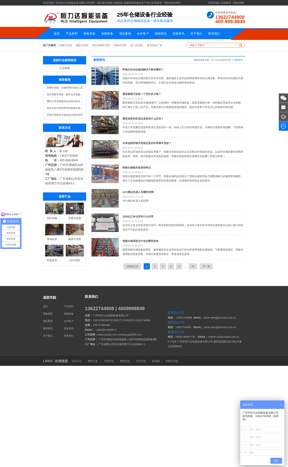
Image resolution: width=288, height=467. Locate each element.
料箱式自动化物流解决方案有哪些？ (143, 170)
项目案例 (125, 33)
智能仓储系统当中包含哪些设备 (141, 341)
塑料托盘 (93, 462)
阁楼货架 (125, 462)
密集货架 (89, 33)
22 (192, 367)
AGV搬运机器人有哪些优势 (138, 293)
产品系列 (72, 33)
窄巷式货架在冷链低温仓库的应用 (65, 216)
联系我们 (214, 33)
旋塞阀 (155, 462)
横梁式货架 (82, 146)
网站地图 (239, 2)
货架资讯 (178, 33)
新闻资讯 (161, 33)
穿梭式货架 (65, 146)
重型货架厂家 (154, 146)
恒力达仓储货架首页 (221, 161)
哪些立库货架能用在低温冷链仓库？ (65, 202)
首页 (57, 33)
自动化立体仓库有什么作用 (138, 317)
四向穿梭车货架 (101, 146)
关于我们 (196, 33)
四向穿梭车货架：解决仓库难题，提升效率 (65, 195)
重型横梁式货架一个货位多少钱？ (142, 195)
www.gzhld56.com (131, 435)
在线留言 (226, 2)
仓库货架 (141, 462)
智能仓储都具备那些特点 (137, 268)
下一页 (206, 367)
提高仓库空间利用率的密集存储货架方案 (65, 209)
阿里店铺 (213, 2)
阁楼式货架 (120, 146)
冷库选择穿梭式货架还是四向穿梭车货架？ (147, 244)
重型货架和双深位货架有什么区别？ (143, 219)
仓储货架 (109, 462)
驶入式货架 (136, 146)
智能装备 (107, 33)
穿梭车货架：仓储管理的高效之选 (65, 188)
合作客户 (143, 33)
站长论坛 (77, 462)
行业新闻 (65, 169)
